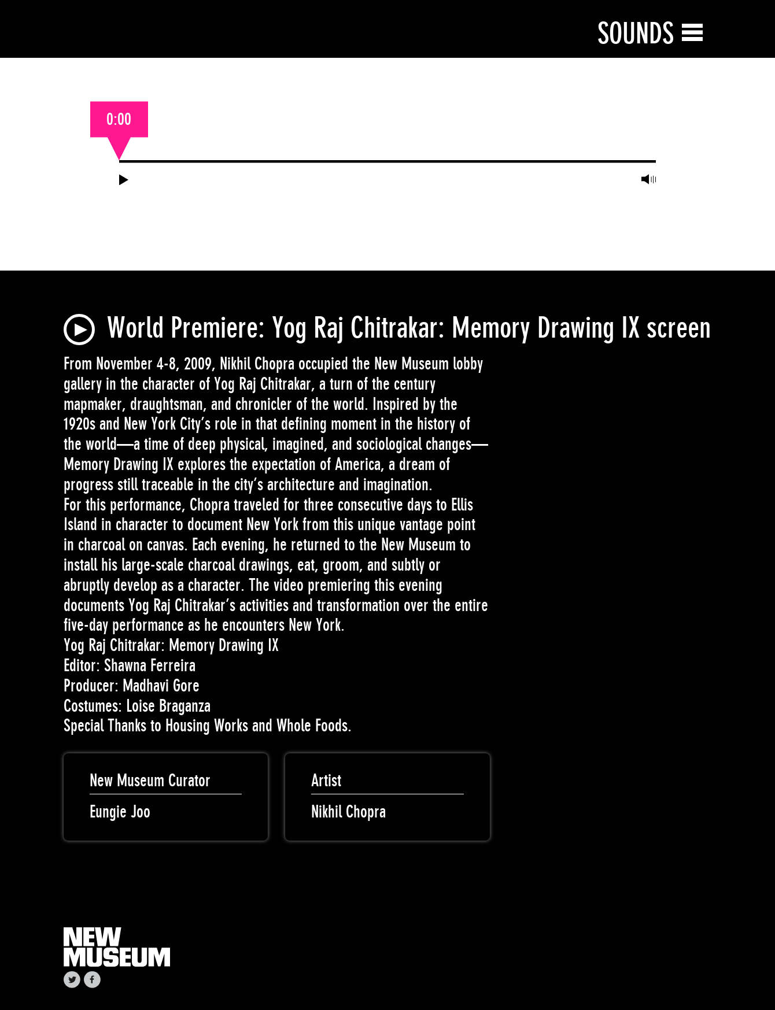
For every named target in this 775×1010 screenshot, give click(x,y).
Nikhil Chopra (348, 812)
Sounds (635, 33)
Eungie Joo (120, 812)
